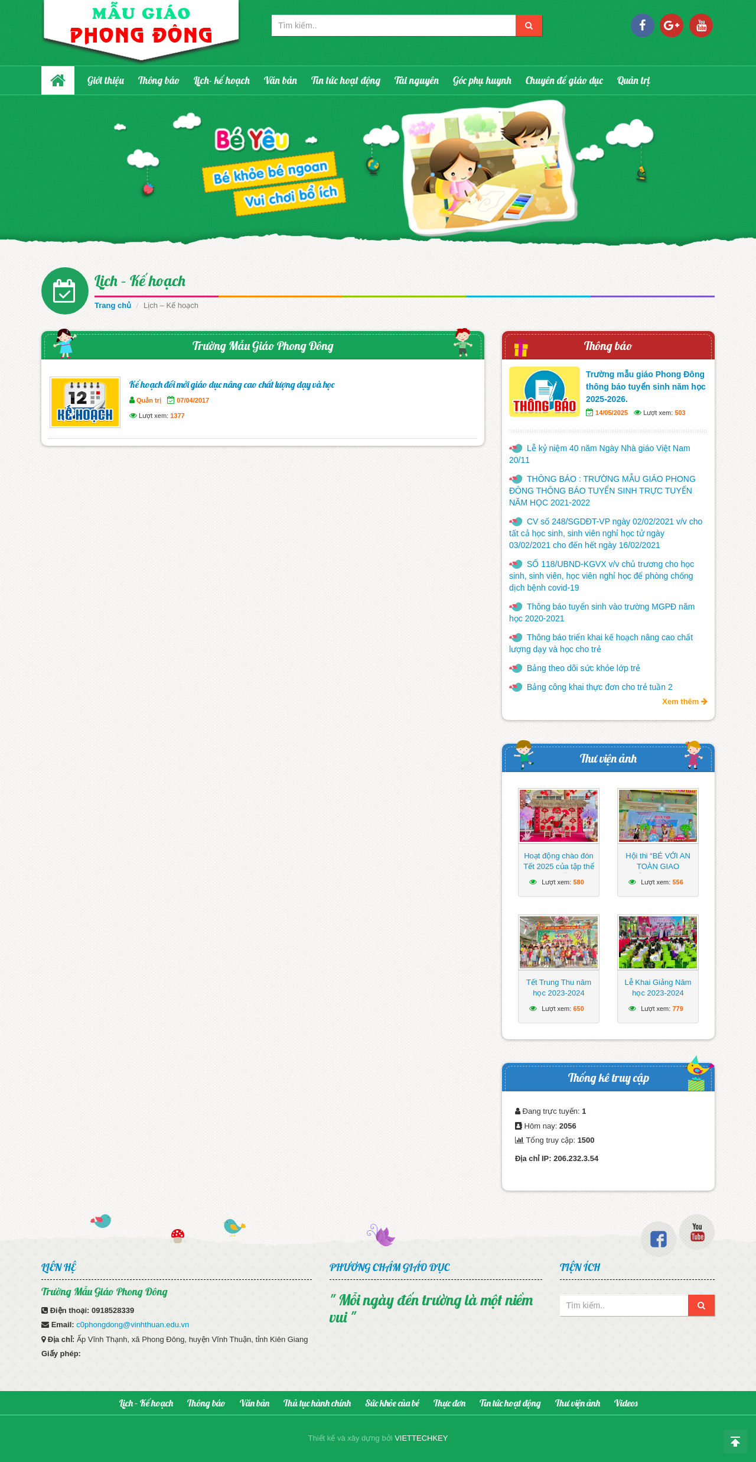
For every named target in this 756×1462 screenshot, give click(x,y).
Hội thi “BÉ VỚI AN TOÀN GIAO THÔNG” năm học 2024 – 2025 (657, 871)
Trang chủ (112, 305)
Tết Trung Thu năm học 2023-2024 (558, 987)
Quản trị (633, 80)
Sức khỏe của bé (392, 1403)
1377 (177, 415)
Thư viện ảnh (608, 758)
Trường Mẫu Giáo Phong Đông (263, 345)
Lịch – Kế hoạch (139, 280)
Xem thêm (685, 701)
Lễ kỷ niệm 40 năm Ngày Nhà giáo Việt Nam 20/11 (599, 454)
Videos (625, 1403)
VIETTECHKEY (421, 1438)
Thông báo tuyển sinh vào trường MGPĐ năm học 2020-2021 (602, 612)
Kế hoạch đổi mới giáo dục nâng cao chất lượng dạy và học (231, 384)
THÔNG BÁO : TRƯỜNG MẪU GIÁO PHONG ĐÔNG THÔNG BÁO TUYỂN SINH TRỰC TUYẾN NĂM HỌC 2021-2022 (602, 490)
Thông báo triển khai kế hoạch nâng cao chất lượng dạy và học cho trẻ (601, 643)
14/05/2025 (611, 412)
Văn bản (280, 80)
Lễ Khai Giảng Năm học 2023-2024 (658, 987)
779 (677, 1008)
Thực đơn (449, 1403)
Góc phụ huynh (482, 80)
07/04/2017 (193, 400)
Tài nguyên (417, 80)
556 (677, 882)
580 (578, 882)
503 (679, 412)
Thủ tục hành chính (317, 1403)
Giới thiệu (105, 80)
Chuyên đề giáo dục (564, 80)
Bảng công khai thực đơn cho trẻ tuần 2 (600, 687)
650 (578, 1008)
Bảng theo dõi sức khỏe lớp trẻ (583, 668)
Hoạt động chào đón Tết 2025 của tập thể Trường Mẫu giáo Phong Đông (558, 871)
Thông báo (159, 80)
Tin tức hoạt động (345, 80)
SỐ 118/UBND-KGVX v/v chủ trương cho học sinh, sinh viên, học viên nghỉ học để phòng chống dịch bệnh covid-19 (601, 575)
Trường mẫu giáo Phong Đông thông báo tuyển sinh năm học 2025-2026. (646, 386)
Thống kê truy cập (608, 1077)
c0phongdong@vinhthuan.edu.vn (132, 1324)
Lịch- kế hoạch (222, 80)
